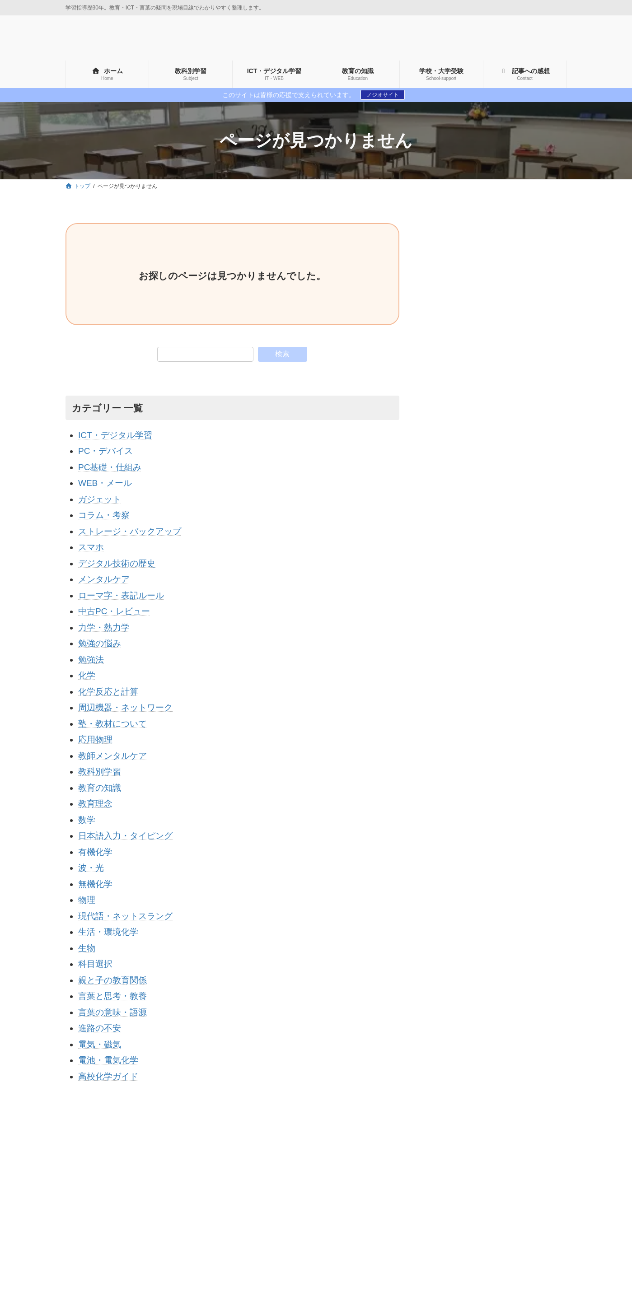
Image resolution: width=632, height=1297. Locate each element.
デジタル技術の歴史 (116, 563)
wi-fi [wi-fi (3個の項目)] (423, 1220)
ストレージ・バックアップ (129, 531)
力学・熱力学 (104, 627)
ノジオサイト (382, 95)
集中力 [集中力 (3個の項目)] (521, 1267)
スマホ (91, 547)
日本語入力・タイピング (125, 835)
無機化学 (95, 884)
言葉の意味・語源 (112, 1012)
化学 (86, 675)
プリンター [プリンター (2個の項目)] (433, 1236)
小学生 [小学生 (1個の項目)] (515, 1251)
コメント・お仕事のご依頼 (229, 1138)
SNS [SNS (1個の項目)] (500, 1205)
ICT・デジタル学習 (115, 435)
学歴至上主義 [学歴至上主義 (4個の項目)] (471, 1251)
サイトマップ (90, 1138)
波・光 (91, 867)
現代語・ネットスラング (125, 916)
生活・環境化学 (108, 932)
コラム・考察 (104, 515)
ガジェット (99, 499)
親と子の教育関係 (112, 980)
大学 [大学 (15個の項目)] (552, 1236)
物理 (86, 900)
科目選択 (95, 964)
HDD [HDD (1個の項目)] (449, 1205)
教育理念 (95, 803)
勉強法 (91, 659)
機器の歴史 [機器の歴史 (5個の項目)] (433, 1267)
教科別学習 (99, 771)
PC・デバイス (105, 451)
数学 (86, 820)
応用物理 (95, 739)
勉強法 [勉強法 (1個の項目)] (521, 1236)
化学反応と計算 (108, 691)
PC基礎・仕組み (109, 467)
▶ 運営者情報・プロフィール (470, 464)
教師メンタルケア (112, 755)
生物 (86, 948)
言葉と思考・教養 (112, 996)
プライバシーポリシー (152, 1138)
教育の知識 (99, 788)
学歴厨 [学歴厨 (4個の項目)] (426, 1251)
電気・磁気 (99, 1044)
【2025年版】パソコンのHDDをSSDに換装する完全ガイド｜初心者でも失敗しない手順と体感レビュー (528, 648)
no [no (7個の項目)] (475, 1205)
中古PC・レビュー (114, 611)
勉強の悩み (99, 643)
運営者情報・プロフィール (103, 1246)
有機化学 (95, 852)
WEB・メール (105, 483)
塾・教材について (112, 723)
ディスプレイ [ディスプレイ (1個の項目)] (504, 1220)
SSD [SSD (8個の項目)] (529, 1205)
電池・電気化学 (108, 1060)
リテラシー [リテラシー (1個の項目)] (480, 1236)
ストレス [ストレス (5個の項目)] (457, 1220)
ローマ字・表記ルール (121, 595)
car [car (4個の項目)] (421, 1205)
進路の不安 (99, 1028)
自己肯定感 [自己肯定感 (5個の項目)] (480, 1267)
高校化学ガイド (108, 1076)
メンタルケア (104, 579)
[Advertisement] (497, 279)
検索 (282, 354)
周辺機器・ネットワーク (125, 707)
